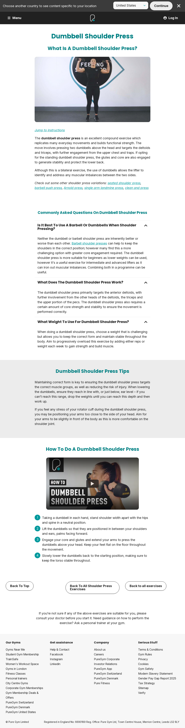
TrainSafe (12, 659)
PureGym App (103, 669)
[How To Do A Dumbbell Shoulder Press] (92, 484)
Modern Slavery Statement (155, 673)
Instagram (56, 659)
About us (100, 649)
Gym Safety (146, 669)
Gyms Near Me (15, 649)
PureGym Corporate (107, 659)
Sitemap (143, 688)
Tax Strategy (146, 683)
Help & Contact (59, 649)
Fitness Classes (16, 673)
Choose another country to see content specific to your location (49, 6)
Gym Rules (145, 654)
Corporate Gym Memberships (24, 688)
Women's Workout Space (22, 664)
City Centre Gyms (17, 683)
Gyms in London (16, 669)
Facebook (56, 654)
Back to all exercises (146, 586)
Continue (161, 6)
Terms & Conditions (150, 649)
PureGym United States (21, 712)
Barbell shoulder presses (89, 243)
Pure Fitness (102, 683)
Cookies (143, 664)
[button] (92, 226)
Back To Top (19, 586)
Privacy (143, 659)
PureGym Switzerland (20, 702)
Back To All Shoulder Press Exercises (91, 587)
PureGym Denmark (18, 707)
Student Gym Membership (22, 654)
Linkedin (55, 664)
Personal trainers (16, 678)
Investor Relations (105, 664)
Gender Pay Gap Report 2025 (157, 678)
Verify (142, 693)
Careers (99, 654)
